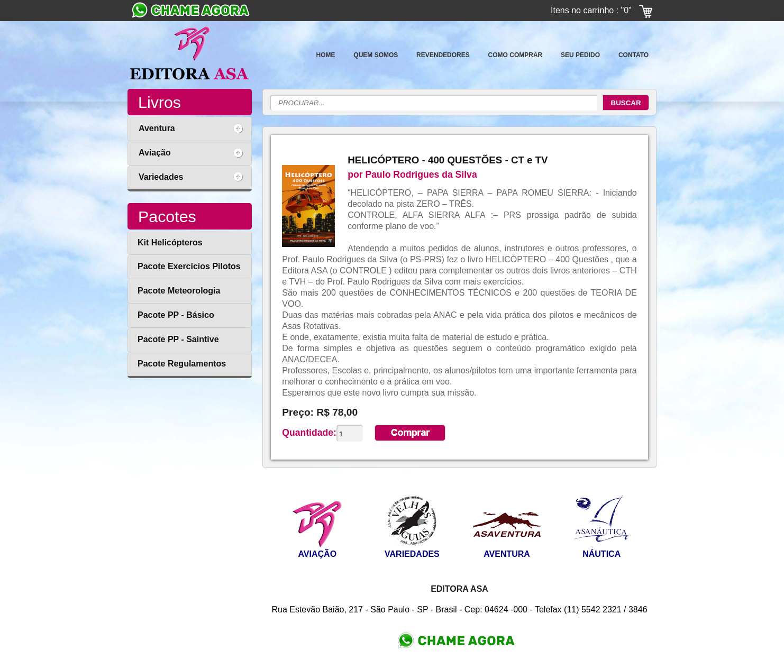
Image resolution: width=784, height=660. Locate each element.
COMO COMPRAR (515, 55)
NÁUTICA (601, 553)
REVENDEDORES (443, 55)
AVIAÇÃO (317, 553)
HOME (325, 55)
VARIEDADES (412, 553)
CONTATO (633, 55)
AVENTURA (507, 553)
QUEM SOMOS (375, 55)
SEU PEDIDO (580, 55)
